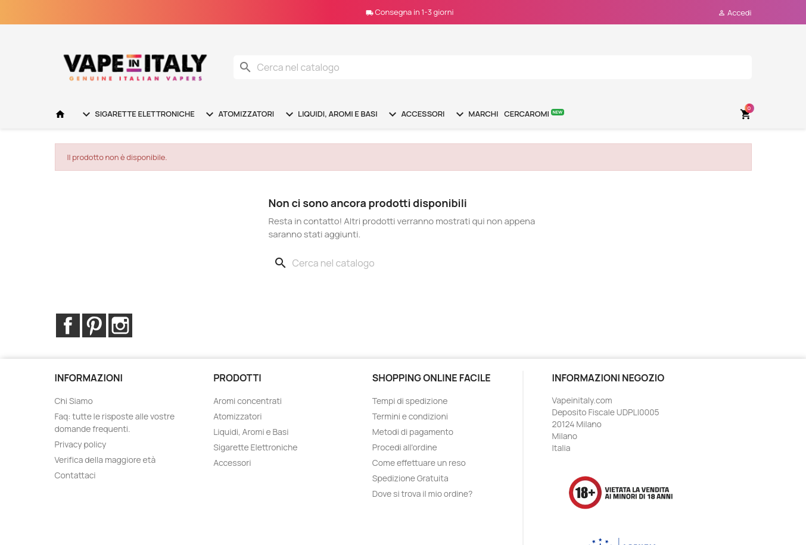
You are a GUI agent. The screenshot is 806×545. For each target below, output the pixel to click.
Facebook (68, 325)
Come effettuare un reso (419, 462)
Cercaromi (534, 113)
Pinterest (94, 325)
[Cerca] (493, 67)
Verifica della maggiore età (105, 459)
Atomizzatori (238, 114)
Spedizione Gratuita (410, 478)
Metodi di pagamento (412, 431)
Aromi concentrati (247, 400)
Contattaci (75, 475)
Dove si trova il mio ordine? (422, 493)
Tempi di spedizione (410, 400)
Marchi (476, 114)
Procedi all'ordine (404, 447)
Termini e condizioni (410, 416)
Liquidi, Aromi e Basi (330, 114)
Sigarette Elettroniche (137, 114)
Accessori (415, 114)
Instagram (120, 325)
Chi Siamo (74, 400)
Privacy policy (81, 444)
